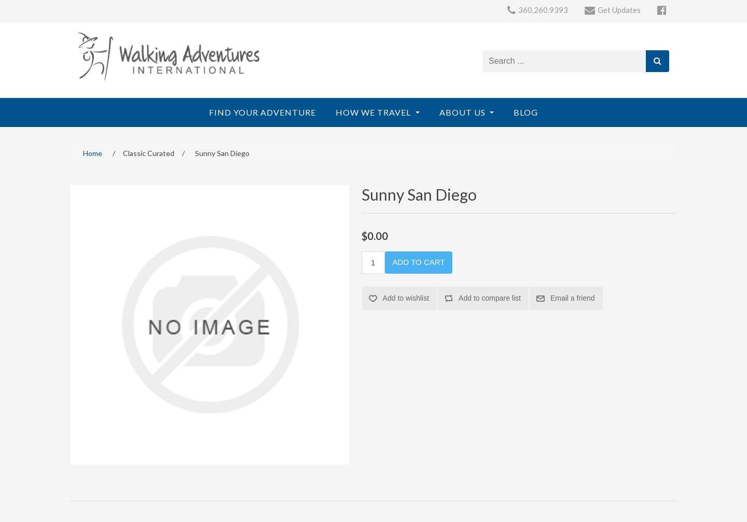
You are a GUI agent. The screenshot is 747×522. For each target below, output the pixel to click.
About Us (463, 112)
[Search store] (564, 61)
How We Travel (374, 112)
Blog (526, 112)
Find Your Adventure (262, 112)
